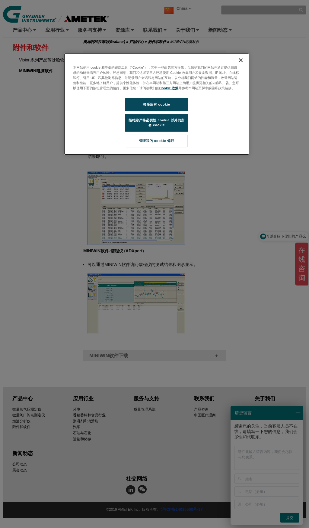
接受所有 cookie (156, 104)
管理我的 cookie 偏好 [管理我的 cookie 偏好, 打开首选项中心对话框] (156, 141)
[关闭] (240, 60)
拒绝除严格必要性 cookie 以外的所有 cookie (157, 122)
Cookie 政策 (168, 88)
